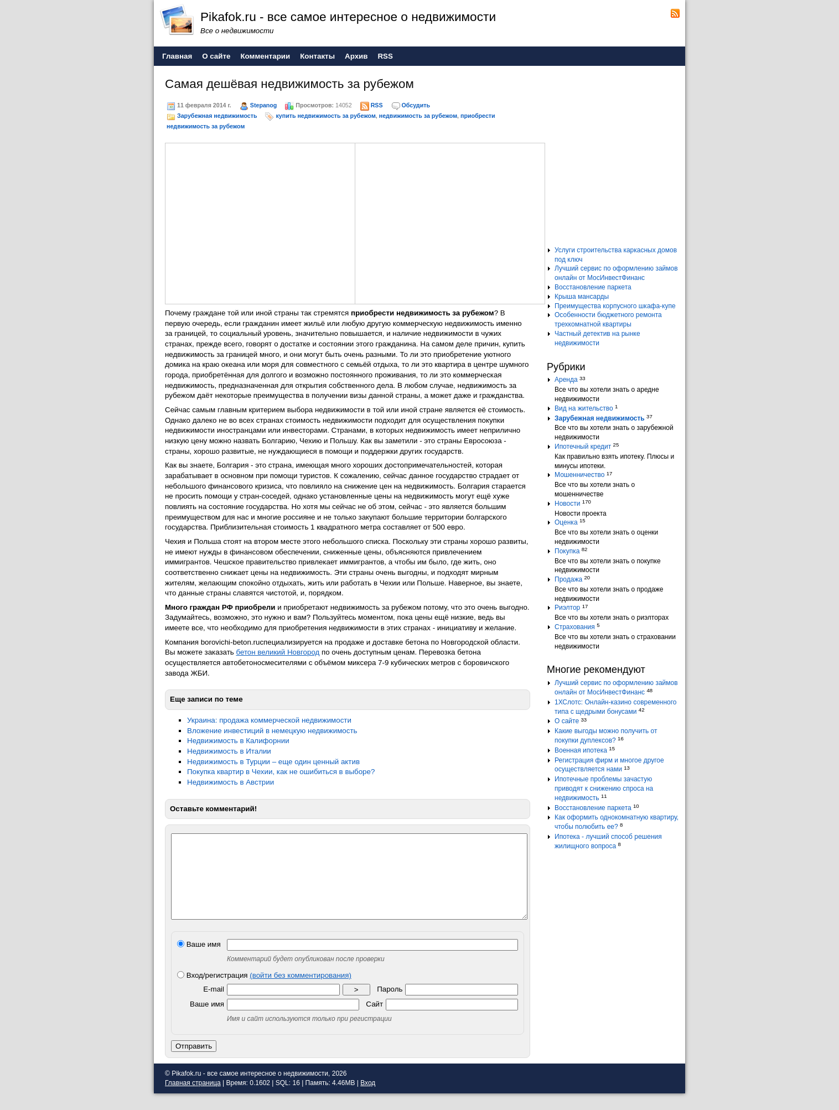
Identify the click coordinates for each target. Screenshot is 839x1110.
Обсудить (416, 105)
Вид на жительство (584, 408)
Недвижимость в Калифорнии (238, 740)
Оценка (566, 522)
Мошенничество (579, 475)
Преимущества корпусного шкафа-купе (615, 306)
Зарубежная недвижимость (217, 115)
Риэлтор (567, 607)
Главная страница (193, 1099)
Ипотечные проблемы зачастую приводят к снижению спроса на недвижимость (604, 788)
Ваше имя (199, 961)
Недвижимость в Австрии (230, 782)
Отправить (193, 1063)
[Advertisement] (260, 221)
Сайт (374, 1020)
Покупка (567, 551)
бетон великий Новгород (277, 652)
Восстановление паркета (593, 287)
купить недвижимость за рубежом (325, 115)
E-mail (213, 1006)
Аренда (566, 379)
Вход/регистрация (264, 992)
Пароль (389, 1006)
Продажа (568, 579)
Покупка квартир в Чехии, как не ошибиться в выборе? (281, 771)
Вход (367, 1099)
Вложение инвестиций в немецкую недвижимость (272, 731)
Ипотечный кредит (583, 446)
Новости (567, 503)
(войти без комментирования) (300, 992)
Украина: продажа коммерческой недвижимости (269, 720)
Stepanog (263, 105)
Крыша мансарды (582, 296)
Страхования (575, 627)
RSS (377, 105)
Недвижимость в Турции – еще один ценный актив (273, 762)
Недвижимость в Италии (229, 751)
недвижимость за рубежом (418, 115)
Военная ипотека (581, 750)
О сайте (567, 721)
